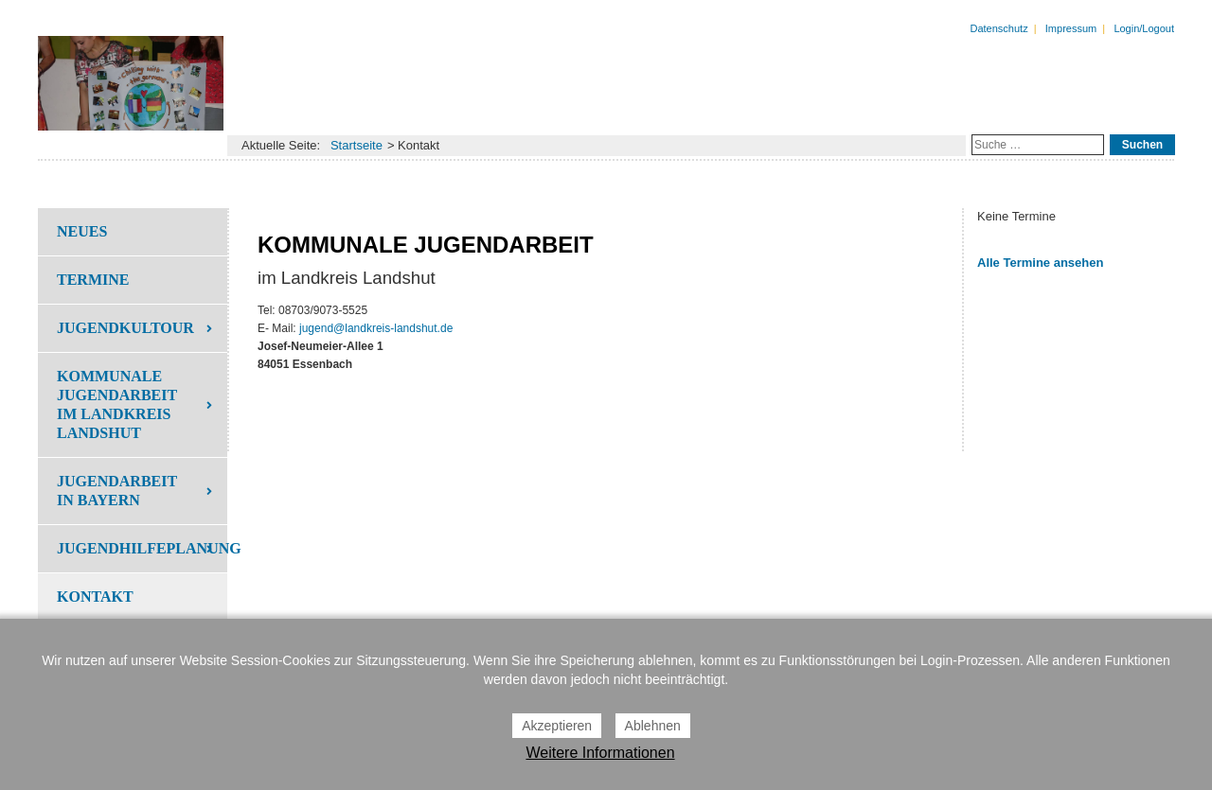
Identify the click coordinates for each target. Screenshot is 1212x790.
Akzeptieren (557, 725)
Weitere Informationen (600, 753)
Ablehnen (653, 725)
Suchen (1142, 144)
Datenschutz (999, 28)
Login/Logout (1144, 28)
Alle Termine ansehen (1040, 262)
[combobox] (1037, 144)
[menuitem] (132, 231)
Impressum (1070, 28)
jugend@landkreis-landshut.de (376, 328)
